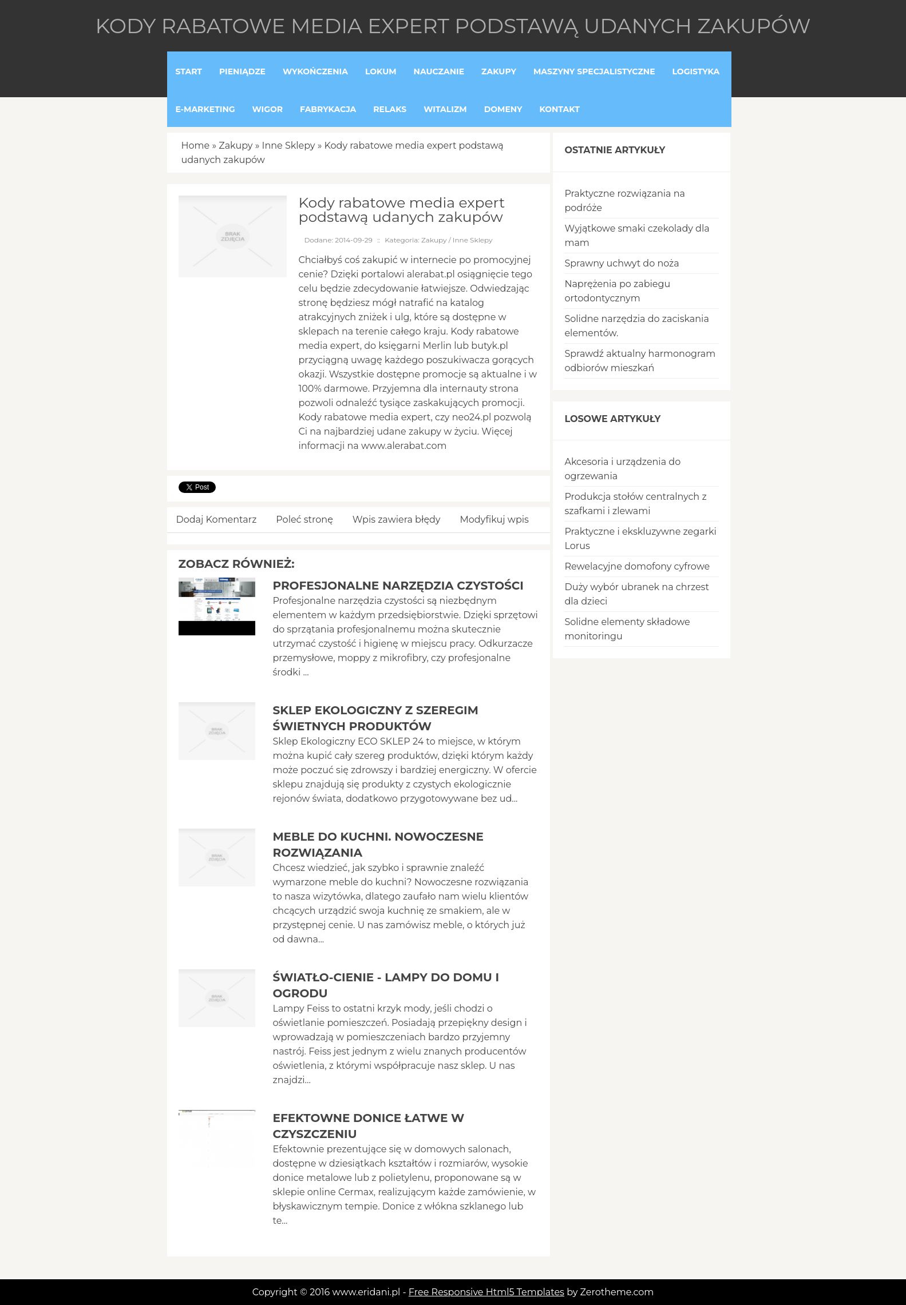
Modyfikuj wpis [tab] (494, 519)
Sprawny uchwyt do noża (621, 263)
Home (195, 145)
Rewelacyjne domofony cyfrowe (637, 566)
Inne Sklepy (288, 145)
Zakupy (235, 145)
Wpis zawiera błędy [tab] (397, 519)
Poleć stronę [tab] (304, 519)
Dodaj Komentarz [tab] (216, 519)
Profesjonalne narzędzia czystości (397, 585)
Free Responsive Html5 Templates (486, 1292)
